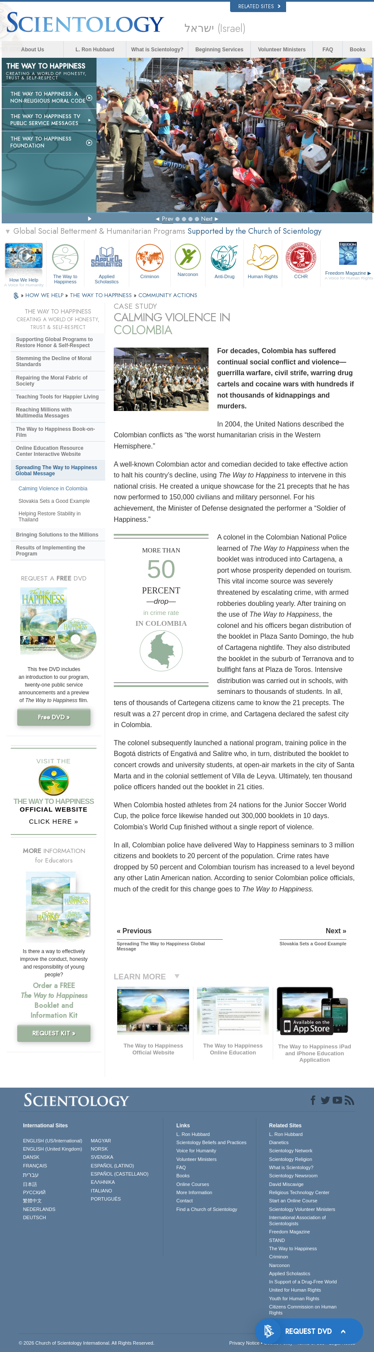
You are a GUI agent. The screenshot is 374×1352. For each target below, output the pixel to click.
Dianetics (279, 1142)
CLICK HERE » (53, 821)
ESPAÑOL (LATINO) (112, 1165)
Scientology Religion (290, 1159)
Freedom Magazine (349, 275)
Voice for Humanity (196, 1150)
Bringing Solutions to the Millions (57, 535)
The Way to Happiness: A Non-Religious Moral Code (48, 97)
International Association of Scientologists (297, 1220)
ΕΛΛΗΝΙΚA (103, 1182)
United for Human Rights (295, 1289)
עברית (31, 1174)
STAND (277, 1240)
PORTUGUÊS (106, 1198)
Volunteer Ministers (281, 50)
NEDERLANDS (39, 1209)
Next (206, 218)
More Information (194, 1192)
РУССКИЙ (34, 1192)
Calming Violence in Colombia (53, 489)
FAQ (327, 50)
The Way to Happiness (65, 262)
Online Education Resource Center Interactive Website (50, 451)
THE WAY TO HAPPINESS (102, 295)
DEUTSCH (34, 1217)
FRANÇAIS (35, 1165)
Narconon (188, 259)
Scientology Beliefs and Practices (211, 1142)
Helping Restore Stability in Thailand (50, 517)
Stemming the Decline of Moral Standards (53, 361)
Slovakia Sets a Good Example (54, 501)
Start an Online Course (293, 1200)
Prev (167, 218)
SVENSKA (102, 1157)
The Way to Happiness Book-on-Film (55, 432)
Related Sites (259, 6)
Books (358, 50)
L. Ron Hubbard (94, 50)
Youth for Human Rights (294, 1298)
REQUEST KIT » (53, 1033)
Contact (184, 1200)
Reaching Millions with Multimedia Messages (44, 413)
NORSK (99, 1148)
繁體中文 (32, 1200)
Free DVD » (54, 717)
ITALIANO (101, 1190)
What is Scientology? (157, 50)
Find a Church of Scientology (206, 1209)
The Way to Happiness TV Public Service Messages (45, 120)
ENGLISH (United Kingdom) (52, 1148)
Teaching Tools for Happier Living (57, 397)
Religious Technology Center (299, 1192)
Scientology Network (290, 1150)
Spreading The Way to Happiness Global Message (56, 470)
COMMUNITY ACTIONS (167, 295)
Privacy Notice (244, 1343)
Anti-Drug (224, 260)
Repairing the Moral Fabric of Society (51, 381)
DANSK (31, 1157)
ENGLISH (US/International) (52, 1140)
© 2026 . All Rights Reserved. (86, 1343)
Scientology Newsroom (293, 1175)
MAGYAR (101, 1140)
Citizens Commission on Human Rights (303, 1309)
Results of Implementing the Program (50, 551)
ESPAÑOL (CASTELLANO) (120, 1173)
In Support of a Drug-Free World (303, 1281)
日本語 (30, 1184)
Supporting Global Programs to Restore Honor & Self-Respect (54, 342)
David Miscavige (286, 1184)
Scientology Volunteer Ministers (302, 1209)
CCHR (301, 260)
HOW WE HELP (45, 295)
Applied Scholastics (107, 262)
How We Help (24, 280)
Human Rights (263, 260)
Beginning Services (219, 50)
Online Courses (192, 1184)
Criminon (149, 260)
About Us (32, 50)
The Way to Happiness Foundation (41, 142)
